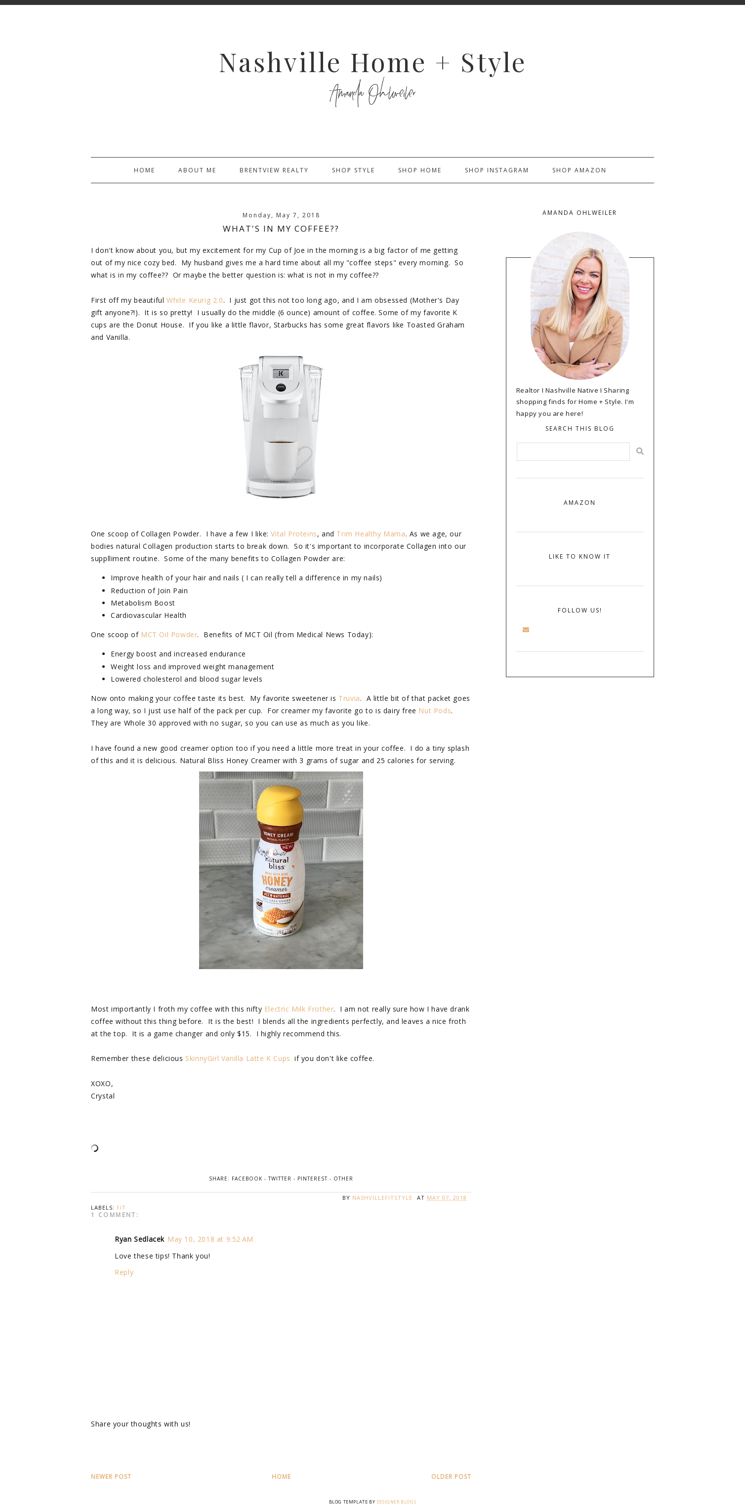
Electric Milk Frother (299, 1009)
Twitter (279, 1178)
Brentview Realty (274, 170)
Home (144, 170)
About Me (197, 170)
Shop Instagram (497, 170)
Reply (124, 1272)
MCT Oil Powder (169, 634)
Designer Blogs (396, 1502)
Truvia (349, 698)
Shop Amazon (579, 170)
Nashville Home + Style (373, 61)
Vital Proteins (294, 533)
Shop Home (420, 170)
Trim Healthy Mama (370, 533)
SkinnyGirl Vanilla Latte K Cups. (238, 1058)
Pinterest (312, 1178)
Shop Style (353, 170)
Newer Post (111, 1476)
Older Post (451, 1476)
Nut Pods (434, 710)
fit (121, 1207)
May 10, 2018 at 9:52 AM (210, 1239)
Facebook (247, 1178)
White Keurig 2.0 (194, 300)
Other (343, 1178)
